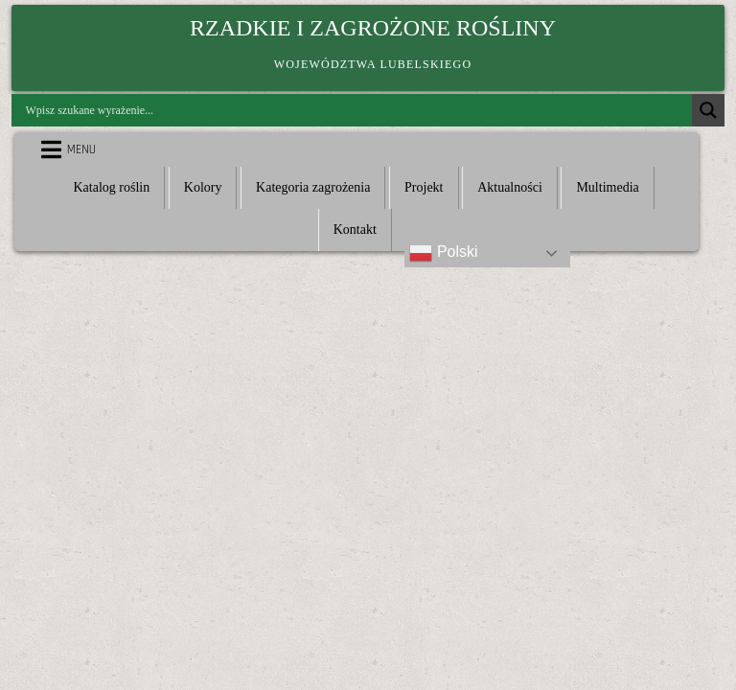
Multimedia (607, 187)
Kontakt (355, 229)
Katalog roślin (111, 187)
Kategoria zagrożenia (313, 187)
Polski (443, 253)
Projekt (423, 187)
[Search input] (357, 110)
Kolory (203, 187)
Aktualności (509, 187)
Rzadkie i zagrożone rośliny (373, 27)
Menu (81, 149)
